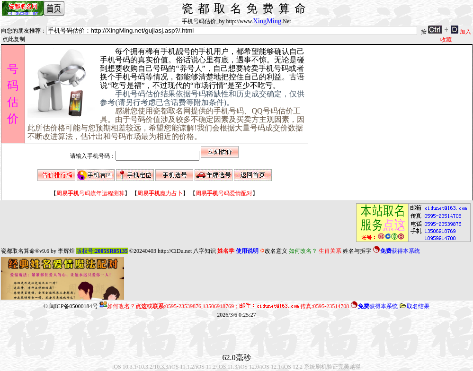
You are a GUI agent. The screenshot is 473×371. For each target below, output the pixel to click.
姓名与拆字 (357, 251)
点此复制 (13, 39)
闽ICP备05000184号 (73, 306)
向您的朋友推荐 (21, 30)
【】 (90, 193)
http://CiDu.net (175, 251)
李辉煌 (66, 251)
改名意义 (273, 251)
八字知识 (204, 251)
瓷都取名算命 (18, 251)
